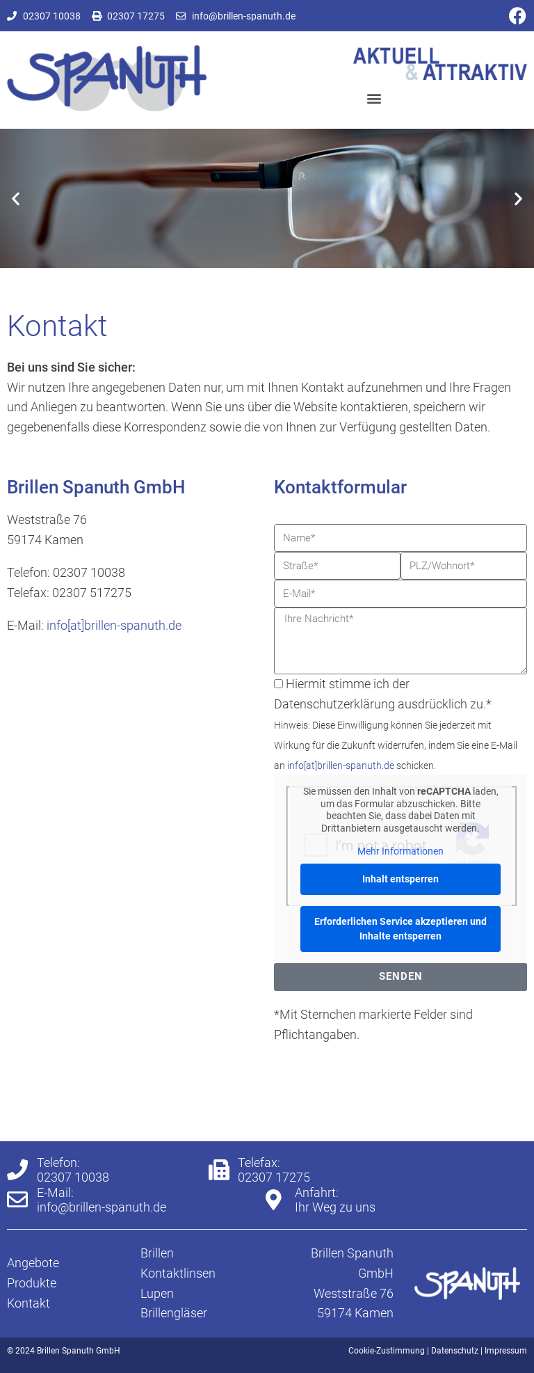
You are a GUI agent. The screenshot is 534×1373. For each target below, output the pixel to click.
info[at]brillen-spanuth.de (114, 625)
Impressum (506, 1351)
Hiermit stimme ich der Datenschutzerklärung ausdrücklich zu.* (395, 723)
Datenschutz (454, 1351)
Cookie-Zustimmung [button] (386, 1351)
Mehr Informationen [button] (400, 851)
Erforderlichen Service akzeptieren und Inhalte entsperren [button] (400, 929)
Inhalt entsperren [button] (400, 878)
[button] (373, 98)
